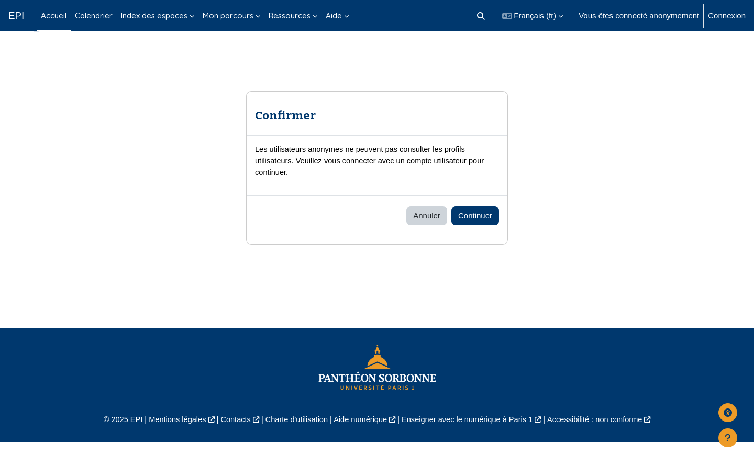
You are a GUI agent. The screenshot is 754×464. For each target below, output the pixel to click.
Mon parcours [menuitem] (228, 15)
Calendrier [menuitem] (94, 15)
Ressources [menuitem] (290, 15)
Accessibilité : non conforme (602, 440)
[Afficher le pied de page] (727, 437)
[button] (481, 15)
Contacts (231, 440)
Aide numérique (359, 440)
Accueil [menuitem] (53, 15)
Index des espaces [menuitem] (154, 15)
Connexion (727, 15)
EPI (16, 15)
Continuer (475, 237)
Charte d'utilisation (294, 440)
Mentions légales (171, 440)
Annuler (426, 237)
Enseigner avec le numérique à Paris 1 (470, 440)
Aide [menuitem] (334, 15)
